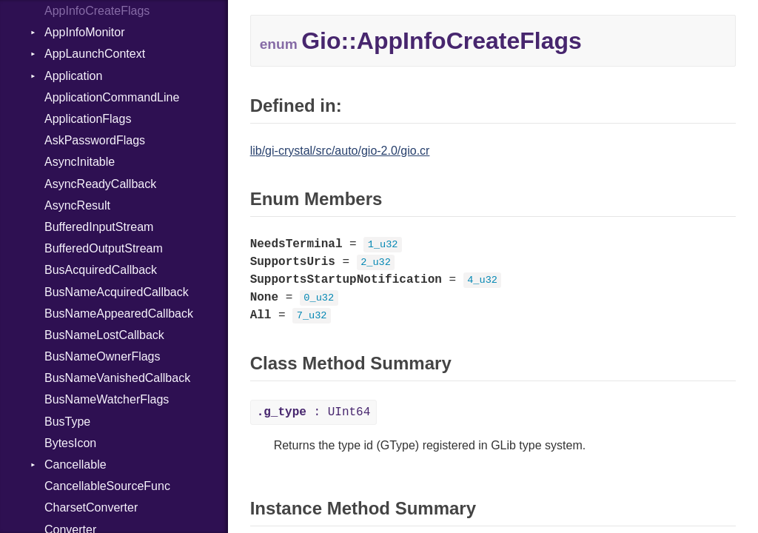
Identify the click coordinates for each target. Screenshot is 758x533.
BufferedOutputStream (103, 248)
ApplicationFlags (87, 119)
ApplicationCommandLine (111, 97)
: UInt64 (314, 412)
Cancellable (75, 464)
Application (73, 76)
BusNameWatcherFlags (106, 399)
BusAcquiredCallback (100, 270)
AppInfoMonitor (84, 32)
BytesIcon (70, 443)
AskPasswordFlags (94, 140)
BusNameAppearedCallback (118, 313)
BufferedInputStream (98, 227)
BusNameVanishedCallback (117, 378)
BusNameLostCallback (104, 335)
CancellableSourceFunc (107, 486)
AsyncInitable (79, 161)
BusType (67, 421)
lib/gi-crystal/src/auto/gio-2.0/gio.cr (340, 150)
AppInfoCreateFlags (97, 10)
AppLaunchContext (94, 53)
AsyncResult (77, 205)
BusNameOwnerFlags (102, 356)
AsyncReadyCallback (100, 184)
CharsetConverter (91, 507)
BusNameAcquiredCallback (116, 292)
